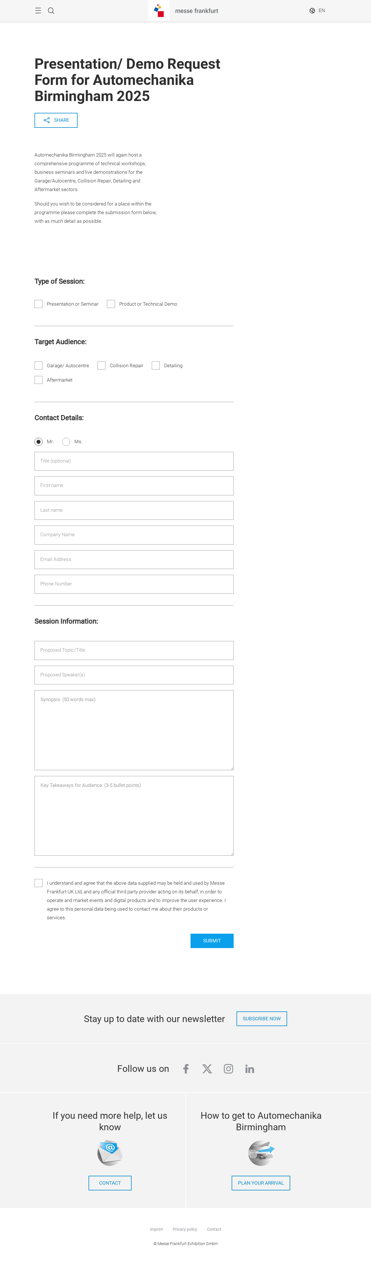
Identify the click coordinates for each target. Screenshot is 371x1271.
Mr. (50, 441)
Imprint (156, 1229)
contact (110, 1183)
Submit (212, 940)
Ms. (78, 441)
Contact (214, 1229)
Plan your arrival (261, 1183)
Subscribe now (262, 1018)
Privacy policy (185, 1229)
